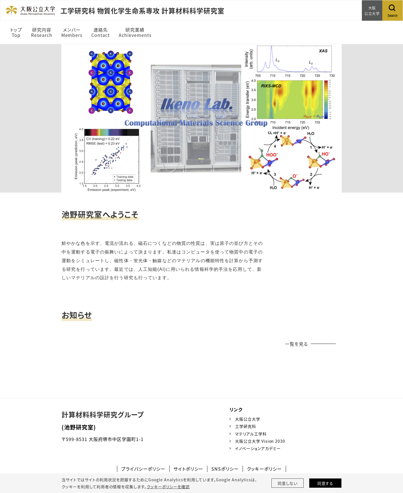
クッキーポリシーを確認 (168, 486)
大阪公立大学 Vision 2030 (260, 441)
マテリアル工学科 (251, 434)
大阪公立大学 (247, 419)
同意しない (288, 483)
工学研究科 (245, 426)
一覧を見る (296, 343)
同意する (325, 483)
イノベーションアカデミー (258, 448)
